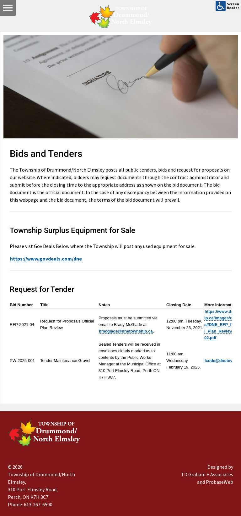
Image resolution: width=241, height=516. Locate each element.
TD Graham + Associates (207, 474)
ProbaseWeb (219, 482)
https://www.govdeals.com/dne (46, 258)
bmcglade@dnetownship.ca (126, 331)
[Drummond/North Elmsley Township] (120, 16)
